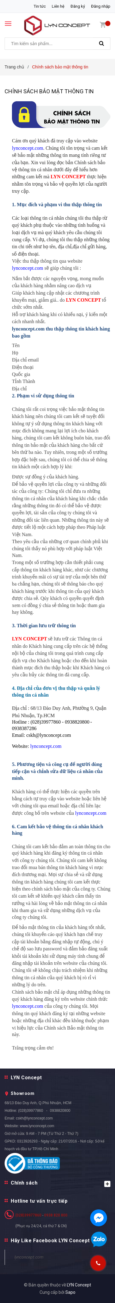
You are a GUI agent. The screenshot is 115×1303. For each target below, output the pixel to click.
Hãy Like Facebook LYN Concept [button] (50, 1240)
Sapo (70, 1292)
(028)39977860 (30, 1110)
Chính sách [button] (60, 1183)
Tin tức (40, 6)
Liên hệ (58, 6)
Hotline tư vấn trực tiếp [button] (39, 1201)
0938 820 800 (55, 1215)
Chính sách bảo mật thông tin (49, 91)
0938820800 (60, 1110)
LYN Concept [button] (26, 1078)
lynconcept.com (28, 1257)
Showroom (22, 1093)
